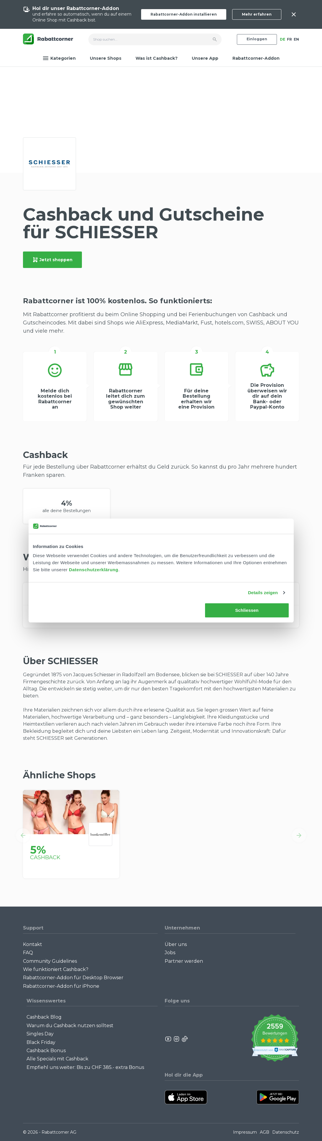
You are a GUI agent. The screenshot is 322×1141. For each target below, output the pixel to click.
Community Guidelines (50, 961)
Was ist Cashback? (157, 58)
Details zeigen (263, 592)
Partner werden (184, 961)
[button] (23, 835)
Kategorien (59, 58)
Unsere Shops (105, 58)
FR (289, 39)
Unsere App (205, 58)
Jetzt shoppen (52, 260)
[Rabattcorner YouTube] (168, 1038)
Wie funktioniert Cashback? (55, 969)
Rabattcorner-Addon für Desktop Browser (73, 977)
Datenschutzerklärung (93, 569)
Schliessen (246, 610)
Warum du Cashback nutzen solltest (70, 1025)
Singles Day (40, 1034)
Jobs (170, 952)
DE (282, 39)
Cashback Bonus (46, 1050)
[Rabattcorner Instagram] (176, 1038)
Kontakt (32, 944)
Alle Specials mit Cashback (57, 1059)
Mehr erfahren (257, 14)
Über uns (176, 944)
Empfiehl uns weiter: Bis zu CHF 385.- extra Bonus (85, 1067)
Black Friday (41, 1042)
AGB (264, 1132)
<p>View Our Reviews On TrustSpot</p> (274, 1039)
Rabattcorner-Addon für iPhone (61, 986)
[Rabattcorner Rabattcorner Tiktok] (184, 1038)
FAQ (28, 952)
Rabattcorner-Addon (256, 58)
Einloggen (257, 39)
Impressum (245, 1132)
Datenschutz (285, 1132)
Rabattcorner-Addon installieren (184, 14)
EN (296, 39)
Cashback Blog (44, 1017)
